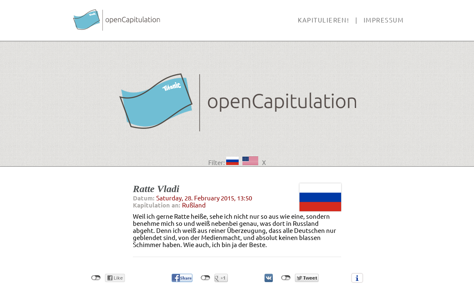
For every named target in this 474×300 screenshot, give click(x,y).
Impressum (384, 20)
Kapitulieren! (323, 20)
